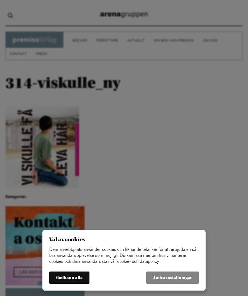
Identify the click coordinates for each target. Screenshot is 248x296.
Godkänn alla (69, 277)
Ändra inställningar (172, 277)
